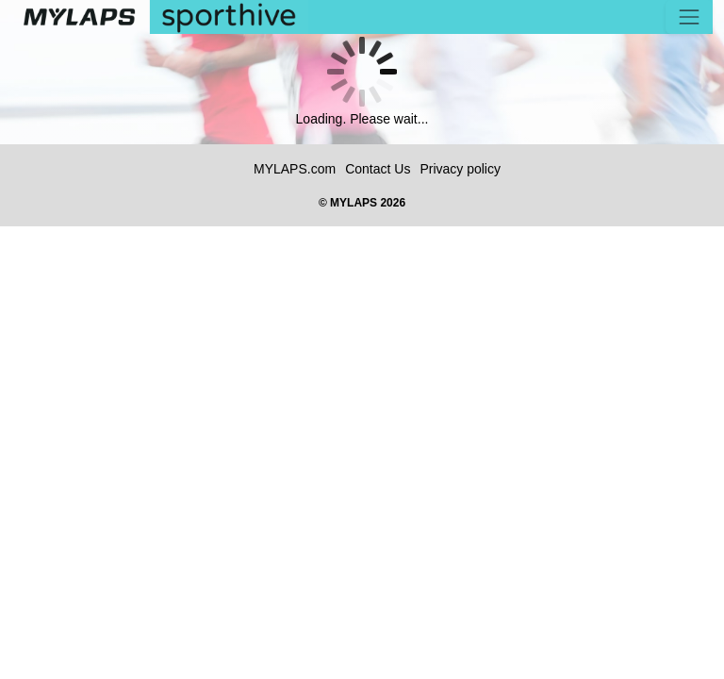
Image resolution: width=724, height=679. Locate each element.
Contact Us (377, 168)
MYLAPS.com (295, 168)
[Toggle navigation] (689, 17)
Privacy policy (460, 168)
